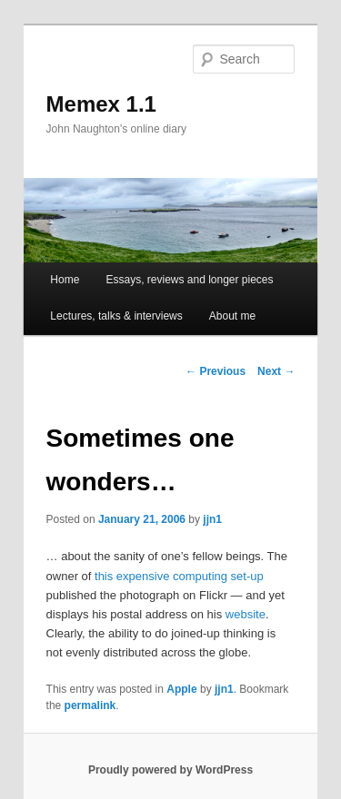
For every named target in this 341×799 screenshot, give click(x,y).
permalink (90, 705)
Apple (181, 689)
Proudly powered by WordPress (170, 770)
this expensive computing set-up (179, 576)
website (246, 614)
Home (64, 279)
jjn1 (212, 519)
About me (232, 316)
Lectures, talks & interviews (116, 316)
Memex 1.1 (101, 104)
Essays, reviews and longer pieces (189, 279)
